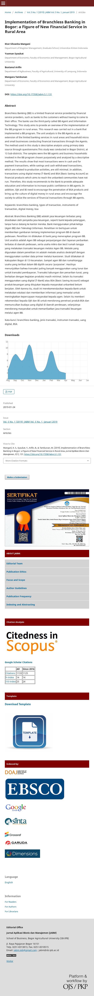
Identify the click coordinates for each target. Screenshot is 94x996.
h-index (10, 677)
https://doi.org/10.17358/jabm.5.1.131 (31, 94)
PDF (10, 391)
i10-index (11, 681)
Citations (10, 673)
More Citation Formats (16, 460)
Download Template (18, 704)
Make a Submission (17, 477)
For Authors (10, 906)
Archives (19, 12)
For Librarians (11, 911)
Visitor (9, 961)
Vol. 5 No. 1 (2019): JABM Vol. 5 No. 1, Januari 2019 (50, 12)
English (9, 882)
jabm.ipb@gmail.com (25, 950)
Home (8, 12)
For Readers (10, 901)
